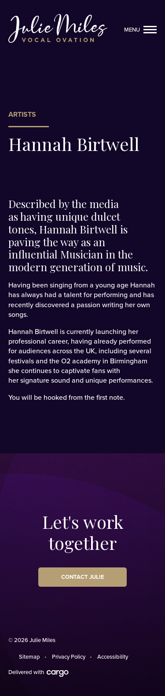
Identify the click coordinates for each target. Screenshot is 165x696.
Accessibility (112, 656)
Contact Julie (82, 577)
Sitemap (29, 656)
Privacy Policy (68, 656)
